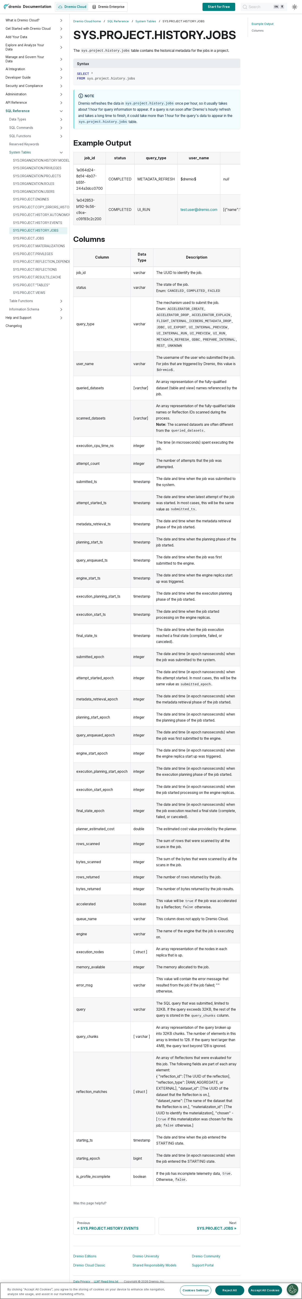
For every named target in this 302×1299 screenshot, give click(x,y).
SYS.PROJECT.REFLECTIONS (35, 269)
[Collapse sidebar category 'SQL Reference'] (61, 111)
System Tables (20, 152)
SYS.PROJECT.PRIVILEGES (33, 254)
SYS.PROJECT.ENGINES (31, 199)
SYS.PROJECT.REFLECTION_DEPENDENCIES (40, 261)
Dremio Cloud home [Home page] (87, 21)
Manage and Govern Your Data (25, 59)
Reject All (229, 1290)
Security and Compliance (24, 86)
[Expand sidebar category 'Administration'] (61, 94)
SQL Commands (21, 128)
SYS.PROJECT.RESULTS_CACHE (37, 277)
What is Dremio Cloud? (22, 20)
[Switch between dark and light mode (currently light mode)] (294, 7)
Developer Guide (18, 77)
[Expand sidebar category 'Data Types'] (61, 120)
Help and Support (18, 318)
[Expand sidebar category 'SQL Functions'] (61, 136)
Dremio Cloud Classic (89, 1265)
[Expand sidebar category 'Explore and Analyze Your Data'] (61, 47)
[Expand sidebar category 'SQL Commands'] (61, 128)
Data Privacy (81, 1281)
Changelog (14, 326)
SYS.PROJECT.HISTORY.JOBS (35, 230)
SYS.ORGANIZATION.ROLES (33, 184)
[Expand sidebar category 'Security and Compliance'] (61, 86)
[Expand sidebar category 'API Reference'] (61, 103)
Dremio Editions (84, 1256)
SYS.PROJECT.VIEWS (29, 293)
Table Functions (21, 301)
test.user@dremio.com (198, 209)
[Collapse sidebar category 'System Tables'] (61, 153)
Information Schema (24, 309)
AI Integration (15, 69)
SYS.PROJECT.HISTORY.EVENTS (37, 223)
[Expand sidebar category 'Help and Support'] (61, 318)
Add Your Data (16, 37)
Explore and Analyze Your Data (25, 47)
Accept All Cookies (265, 1290)
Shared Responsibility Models (155, 1265)
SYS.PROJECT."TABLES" (31, 285)
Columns (258, 30)
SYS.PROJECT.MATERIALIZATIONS (39, 246)
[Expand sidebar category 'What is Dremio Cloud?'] (61, 20)
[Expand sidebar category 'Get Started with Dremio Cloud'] (61, 29)
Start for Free (219, 7)
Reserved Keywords (24, 144)
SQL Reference (18, 111)
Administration (16, 94)
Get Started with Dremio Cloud (28, 28)
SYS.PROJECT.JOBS (28, 238)
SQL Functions (20, 136)
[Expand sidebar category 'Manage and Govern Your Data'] (61, 59)
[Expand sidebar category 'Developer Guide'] (61, 78)
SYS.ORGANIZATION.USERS (34, 191)
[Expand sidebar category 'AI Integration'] (61, 69)
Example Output (262, 24)
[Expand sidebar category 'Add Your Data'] (61, 37)
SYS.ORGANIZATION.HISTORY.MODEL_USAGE (40, 160)
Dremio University (146, 1256)
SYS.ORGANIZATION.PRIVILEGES (37, 168)
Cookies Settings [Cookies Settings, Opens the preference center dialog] (196, 1290)
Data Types (17, 119)
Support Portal (203, 1265)
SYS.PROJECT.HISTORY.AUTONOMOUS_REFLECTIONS (40, 215)
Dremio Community (206, 1256)
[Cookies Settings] (292, 1289)
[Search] (264, 7)
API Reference (16, 102)
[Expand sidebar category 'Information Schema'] (61, 309)
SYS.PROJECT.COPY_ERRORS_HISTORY (40, 207)
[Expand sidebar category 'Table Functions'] (61, 301)
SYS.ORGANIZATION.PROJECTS (37, 176)
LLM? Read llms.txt (106, 1281)
